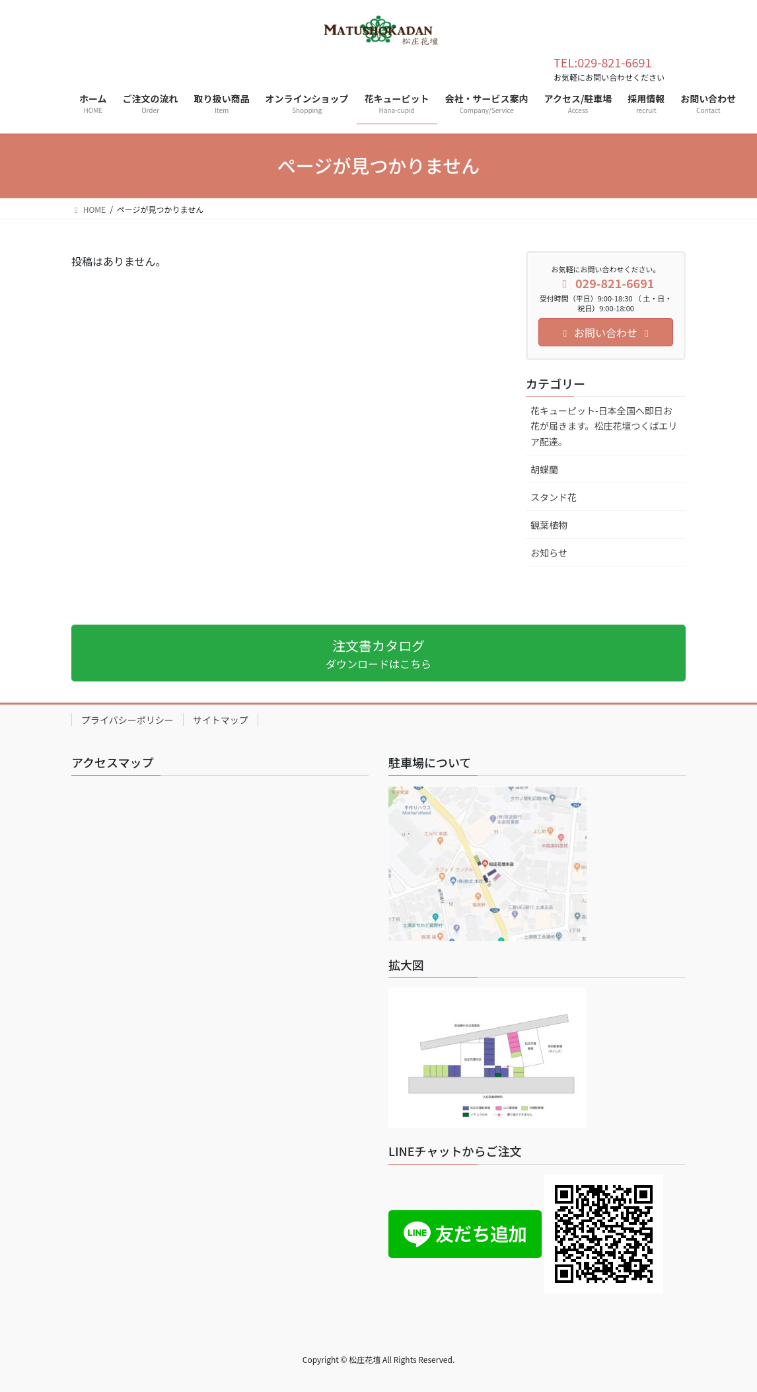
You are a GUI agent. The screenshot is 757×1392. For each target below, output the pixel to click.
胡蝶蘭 (544, 469)
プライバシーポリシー (127, 719)
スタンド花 (553, 497)
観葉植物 (548, 524)
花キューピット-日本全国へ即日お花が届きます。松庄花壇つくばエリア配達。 (604, 425)
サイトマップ (220, 719)
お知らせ (548, 552)
